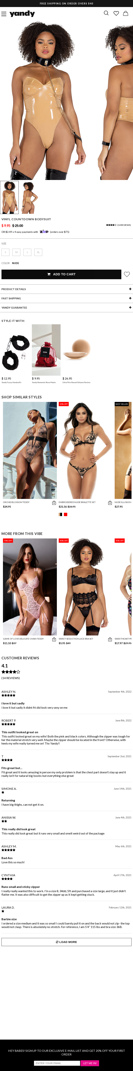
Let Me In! (90, 1063)
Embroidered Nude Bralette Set (77, 502)
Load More (66, 941)
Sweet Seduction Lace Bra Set (76, 638)
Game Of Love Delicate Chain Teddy (23, 638)
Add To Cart (61, 274)
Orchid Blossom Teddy (16, 502)
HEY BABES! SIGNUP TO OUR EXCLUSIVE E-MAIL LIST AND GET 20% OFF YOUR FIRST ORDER (66, 1052)
